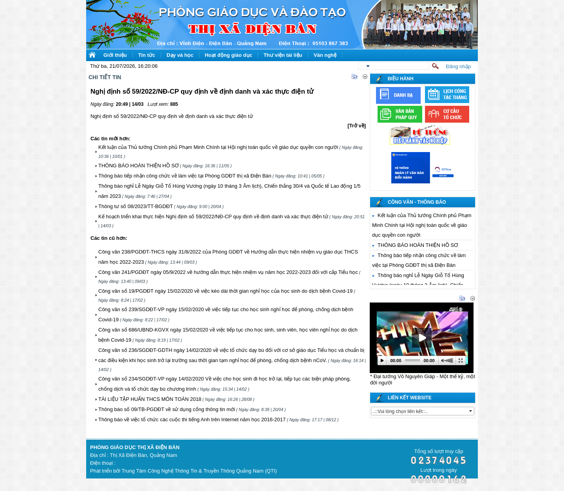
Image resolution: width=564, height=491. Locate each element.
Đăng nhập (458, 66)
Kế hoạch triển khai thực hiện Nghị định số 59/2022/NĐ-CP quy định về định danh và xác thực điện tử (213, 216)
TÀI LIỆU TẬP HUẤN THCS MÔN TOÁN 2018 (149, 399)
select (471, 411)
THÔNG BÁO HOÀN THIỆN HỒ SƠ (138, 165)
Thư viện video (390, 299)
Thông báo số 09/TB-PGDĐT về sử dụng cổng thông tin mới (166, 409)
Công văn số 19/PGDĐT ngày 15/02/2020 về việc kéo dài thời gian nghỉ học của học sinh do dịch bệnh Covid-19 (225, 291)
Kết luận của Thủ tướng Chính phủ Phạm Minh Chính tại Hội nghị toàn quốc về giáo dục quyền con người (218, 147)
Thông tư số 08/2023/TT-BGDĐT (135, 206)
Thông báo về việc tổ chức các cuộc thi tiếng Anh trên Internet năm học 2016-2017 (192, 419)
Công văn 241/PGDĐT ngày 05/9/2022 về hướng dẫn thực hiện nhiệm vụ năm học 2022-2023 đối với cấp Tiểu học (228, 272)
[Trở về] (356, 126)
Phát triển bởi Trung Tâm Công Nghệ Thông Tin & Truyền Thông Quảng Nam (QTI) (183, 471)
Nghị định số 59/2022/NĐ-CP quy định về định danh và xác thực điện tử (171, 116)
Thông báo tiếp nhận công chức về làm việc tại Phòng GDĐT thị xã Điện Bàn (184, 176)
